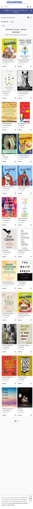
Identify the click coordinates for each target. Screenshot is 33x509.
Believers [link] (20, 408)
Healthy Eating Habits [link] (23, 313)
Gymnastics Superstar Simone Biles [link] (24, 187)
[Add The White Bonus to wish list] (31, 288)
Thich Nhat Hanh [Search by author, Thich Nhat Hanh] (22, 220)
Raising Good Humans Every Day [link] (8, 282)
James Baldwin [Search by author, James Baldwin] (6, 347)
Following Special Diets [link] (7, 60)
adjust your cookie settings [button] (8, 505)
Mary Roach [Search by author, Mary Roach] (6, 157)
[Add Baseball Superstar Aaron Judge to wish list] (15, 193)
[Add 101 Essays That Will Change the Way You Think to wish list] (31, 257)
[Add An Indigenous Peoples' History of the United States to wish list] (31, 98)
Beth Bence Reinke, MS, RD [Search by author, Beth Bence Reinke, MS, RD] (9, 61)
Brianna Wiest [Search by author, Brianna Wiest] (22, 252)
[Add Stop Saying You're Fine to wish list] (31, 130)
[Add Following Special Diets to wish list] (15, 66)
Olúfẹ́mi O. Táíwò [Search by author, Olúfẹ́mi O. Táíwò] (7, 252)
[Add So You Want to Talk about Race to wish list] (31, 352)
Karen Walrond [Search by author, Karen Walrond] (6, 220)
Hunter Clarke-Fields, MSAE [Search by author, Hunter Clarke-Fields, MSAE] (9, 283)
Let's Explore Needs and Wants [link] (24, 155)
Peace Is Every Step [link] (22, 218)
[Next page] (18, 421)
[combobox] (13, 7)
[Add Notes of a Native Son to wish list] (15, 352)
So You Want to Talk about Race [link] (24, 345)
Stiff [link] (3, 155)
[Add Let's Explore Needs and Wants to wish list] (31, 162)
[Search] (2, 7)
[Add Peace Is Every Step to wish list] (31, 225)
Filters (3, 25)
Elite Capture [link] (5, 250)
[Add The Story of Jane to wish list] (31, 384)
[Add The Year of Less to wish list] (15, 98)
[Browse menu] (30, 7)
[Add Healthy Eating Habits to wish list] (31, 320)
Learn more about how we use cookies (18, 503)
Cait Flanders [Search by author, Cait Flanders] (6, 93)
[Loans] (28, 7)
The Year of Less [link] (6, 91)
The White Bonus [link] (22, 282)
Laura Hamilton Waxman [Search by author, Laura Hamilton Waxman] (24, 157)
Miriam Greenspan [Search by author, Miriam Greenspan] (7, 410)
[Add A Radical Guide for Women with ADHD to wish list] (15, 320)
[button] (28, 18)
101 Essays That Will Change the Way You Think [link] (24, 250)
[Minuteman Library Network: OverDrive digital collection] (16, 2)
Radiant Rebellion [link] (6, 218)
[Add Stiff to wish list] (15, 162)
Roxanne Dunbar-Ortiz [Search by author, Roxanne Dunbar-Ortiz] (23, 93)
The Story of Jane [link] (22, 377)
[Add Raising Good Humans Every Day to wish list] (15, 288)
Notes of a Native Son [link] (7, 345)
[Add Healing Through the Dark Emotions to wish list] (15, 415)
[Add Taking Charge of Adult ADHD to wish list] (31, 66)
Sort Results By (4, 21)
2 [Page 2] (16, 421)
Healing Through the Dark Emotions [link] (8, 408)
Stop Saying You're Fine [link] (23, 123)
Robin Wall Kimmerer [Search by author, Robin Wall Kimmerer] (8, 125)
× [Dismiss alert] (31, 10)
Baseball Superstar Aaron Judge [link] (8, 187)
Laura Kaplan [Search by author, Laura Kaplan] (21, 379)
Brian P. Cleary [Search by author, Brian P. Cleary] (6, 379)
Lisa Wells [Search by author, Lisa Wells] (21, 410)
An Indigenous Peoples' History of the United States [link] (24, 91)
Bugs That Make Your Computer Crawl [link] (8, 377)
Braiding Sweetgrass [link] (7, 123)
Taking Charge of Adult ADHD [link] (24, 60)
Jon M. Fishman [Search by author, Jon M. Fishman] (7, 188)
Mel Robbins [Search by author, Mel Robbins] (21, 125)
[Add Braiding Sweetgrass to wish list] (15, 130)
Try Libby (6, 10)
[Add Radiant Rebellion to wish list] (15, 225)
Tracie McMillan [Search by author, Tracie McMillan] (22, 283)
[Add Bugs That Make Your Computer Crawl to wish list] (15, 384)
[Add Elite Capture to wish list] (15, 257)
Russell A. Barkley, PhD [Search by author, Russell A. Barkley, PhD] (23, 61)
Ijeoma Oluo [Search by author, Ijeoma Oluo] (21, 347)
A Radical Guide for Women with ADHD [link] (8, 313)
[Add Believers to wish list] (31, 415)
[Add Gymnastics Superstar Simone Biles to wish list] (31, 193)
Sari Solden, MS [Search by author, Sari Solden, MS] (7, 315)
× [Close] (30, 498)
